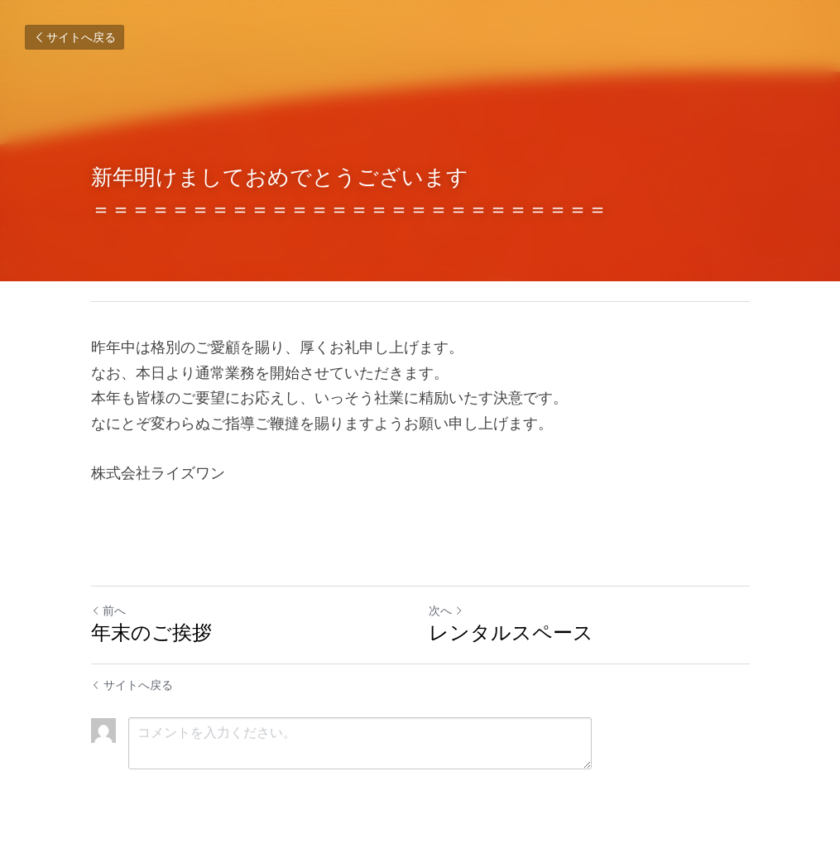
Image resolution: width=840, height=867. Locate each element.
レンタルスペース (511, 632)
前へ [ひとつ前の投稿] (108, 610)
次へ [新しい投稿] (446, 610)
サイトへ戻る (74, 37)
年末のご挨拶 (151, 632)
